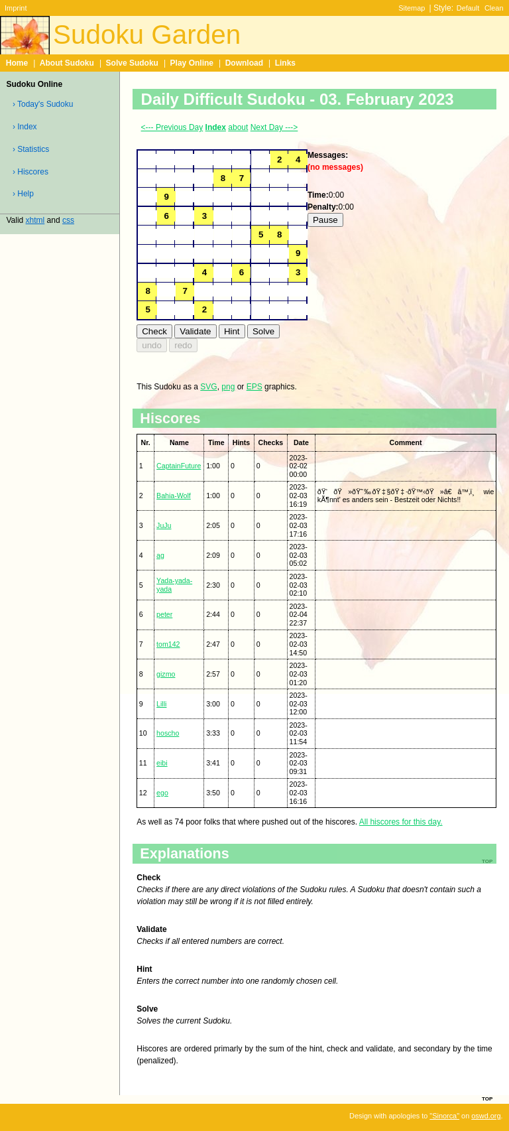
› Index (25, 126)
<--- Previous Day (172, 127)
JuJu (163, 525)
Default (468, 8)
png (228, 386)
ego (162, 793)
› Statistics (31, 149)
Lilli (161, 704)
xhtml (35, 220)
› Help (23, 193)
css (68, 220)
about (238, 127)
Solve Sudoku (132, 63)
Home (17, 63)
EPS (254, 386)
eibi (162, 763)
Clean (494, 8)
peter (164, 614)
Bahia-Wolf (173, 495)
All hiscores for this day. (401, 822)
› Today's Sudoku (43, 104)
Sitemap (411, 8)
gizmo (165, 674)
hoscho (167, 733)
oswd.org (485, 1116)
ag (160, 555)
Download (244, 63)
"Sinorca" (444, 1116)
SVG (208, 386)
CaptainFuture (178, 466)
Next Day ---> (274, 127)
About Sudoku (67, 63)
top (487, 1098)
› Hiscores (30, 171)
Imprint (16, 8)
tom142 (168, 644)
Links (285, 63)
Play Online (191, 63)
